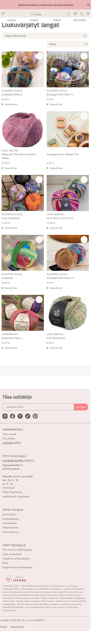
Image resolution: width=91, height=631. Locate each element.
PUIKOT (57, 20)
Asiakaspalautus (11, 519)
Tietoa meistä (9, 434)
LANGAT (11, 20)
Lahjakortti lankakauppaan (16, 558)
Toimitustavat (9, 514)
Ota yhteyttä (9, 438)
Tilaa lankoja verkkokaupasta (17, 550)
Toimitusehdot (10, 523)
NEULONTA (79, 20)
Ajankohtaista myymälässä (16, 496)
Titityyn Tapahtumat (12, 492)
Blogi (5, 563)
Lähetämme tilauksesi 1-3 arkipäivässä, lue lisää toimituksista (45, 4)
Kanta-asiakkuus (10, 532)
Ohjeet (34, 20)
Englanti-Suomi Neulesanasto (18, 567)
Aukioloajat (8, 487)
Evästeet (3, 627)
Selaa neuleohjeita (12, 554)
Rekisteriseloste (10, 527)
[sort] (68, 44)
